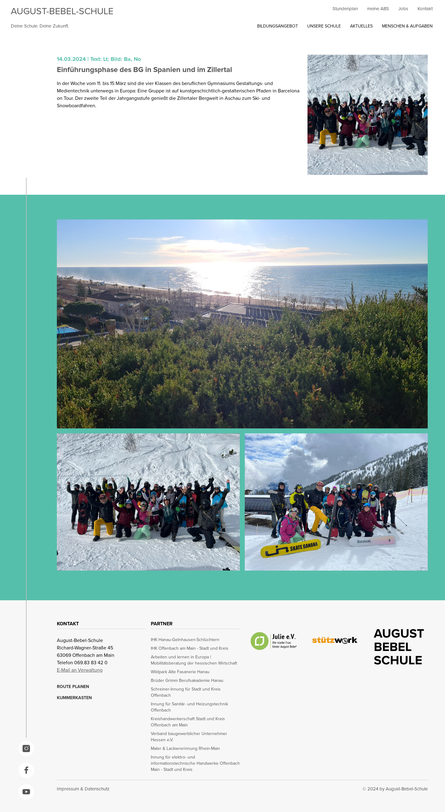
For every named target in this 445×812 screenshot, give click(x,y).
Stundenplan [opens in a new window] (345, 8)
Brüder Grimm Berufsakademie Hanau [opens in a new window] (187, 680)
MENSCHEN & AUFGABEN (407, 26)
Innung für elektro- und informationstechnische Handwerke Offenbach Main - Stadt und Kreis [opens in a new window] (195, 763)
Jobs (403, 8)
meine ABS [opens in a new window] (378, 8)
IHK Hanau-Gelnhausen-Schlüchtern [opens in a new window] (185, 639)
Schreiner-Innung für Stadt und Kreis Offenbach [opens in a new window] (186, 692)
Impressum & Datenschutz (83, 788)
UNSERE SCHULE (324, 26)
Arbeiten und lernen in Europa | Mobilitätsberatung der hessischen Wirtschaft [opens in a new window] (194, 660)
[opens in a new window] (26, 749)
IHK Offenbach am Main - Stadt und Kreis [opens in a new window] (189, 648)
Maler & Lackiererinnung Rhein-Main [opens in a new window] (185, 748)
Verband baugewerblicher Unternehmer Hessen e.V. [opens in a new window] (189, 736)
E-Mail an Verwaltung (80, 669)
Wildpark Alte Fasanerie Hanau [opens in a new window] (180, 672)
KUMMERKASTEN (74, 698)
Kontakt (425, 8)
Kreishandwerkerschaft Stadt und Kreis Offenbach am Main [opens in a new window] (188, 722)
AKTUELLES (361, 26)
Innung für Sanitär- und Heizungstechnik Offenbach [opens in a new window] (189, 707)
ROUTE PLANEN (73, 686)
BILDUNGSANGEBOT (277, 26)
